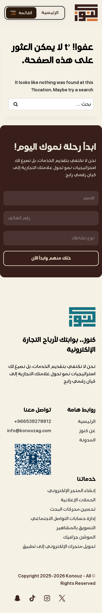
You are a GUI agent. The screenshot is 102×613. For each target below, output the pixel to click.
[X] (62, 598)
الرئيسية (49, 12)
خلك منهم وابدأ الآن (51, 258)
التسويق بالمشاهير (75, 528)
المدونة (87, 440)
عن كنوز (87, 431)
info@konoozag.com (29, 431)
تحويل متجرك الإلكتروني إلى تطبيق (59, 546)
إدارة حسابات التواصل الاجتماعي (62, 518)
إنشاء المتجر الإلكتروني (71, 490)
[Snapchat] (17, 598)
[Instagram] (47, 598)
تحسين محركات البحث (72, 509)
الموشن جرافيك (79, 537)
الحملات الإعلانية (78, 500)
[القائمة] (21, 13)
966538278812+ (32, 421)
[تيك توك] (32, 598)
